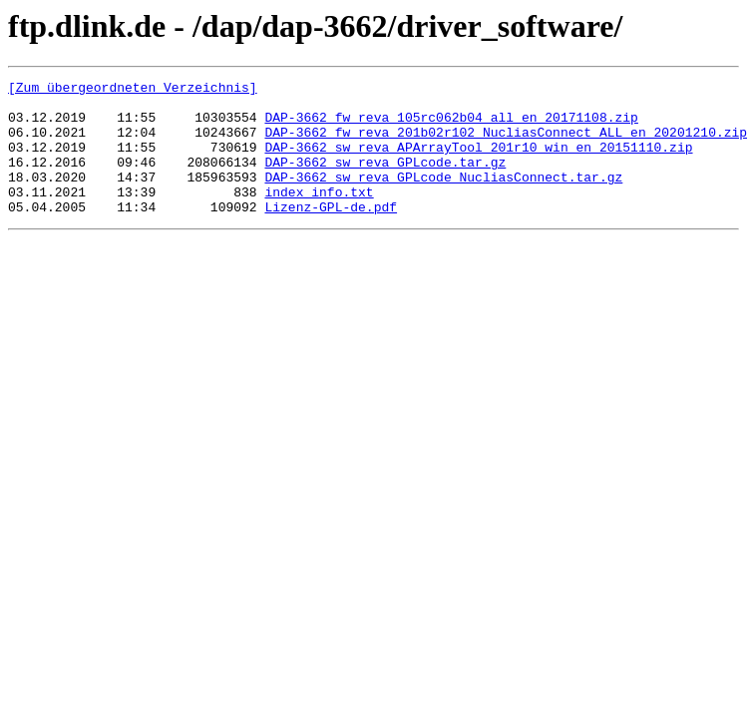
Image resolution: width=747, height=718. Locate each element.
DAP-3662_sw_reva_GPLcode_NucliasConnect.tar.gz (443, 197)
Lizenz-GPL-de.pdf (330, 233)
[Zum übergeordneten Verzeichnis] (132, 90)
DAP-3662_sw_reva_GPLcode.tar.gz (385, 179)
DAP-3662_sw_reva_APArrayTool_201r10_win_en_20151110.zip (478, 162)
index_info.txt (318, 215)
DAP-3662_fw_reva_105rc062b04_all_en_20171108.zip (450, 126)
